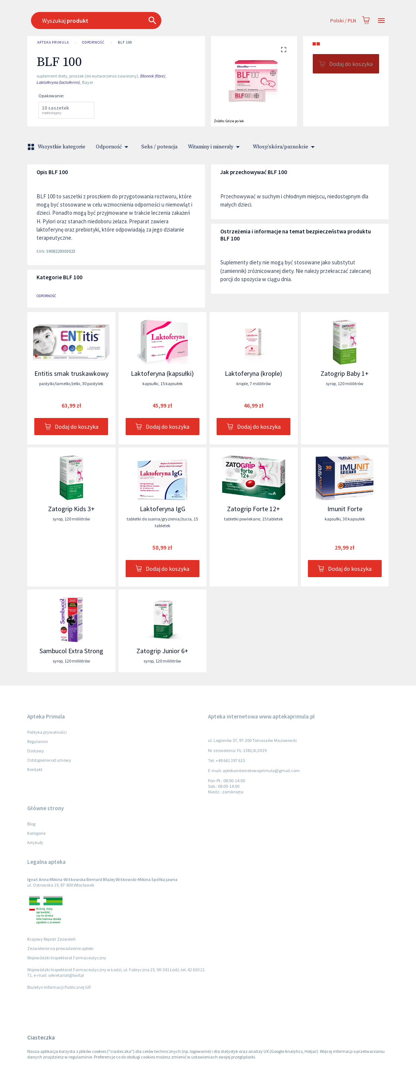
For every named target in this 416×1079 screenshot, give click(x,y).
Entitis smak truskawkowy (71, 373)
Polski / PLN (343, 20)
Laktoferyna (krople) (253, 373)
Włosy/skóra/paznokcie (285, 147)
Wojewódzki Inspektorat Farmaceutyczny (66, 957)
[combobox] (171, 20)
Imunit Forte (344, 508)
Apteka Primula (53, 42)
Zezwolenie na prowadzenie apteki (60, 948)
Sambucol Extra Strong (71, 651)
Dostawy (35, 751)
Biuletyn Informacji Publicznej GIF (59, 987)
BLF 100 (125, 42)
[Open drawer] (381, 20)
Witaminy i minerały (215, 147)
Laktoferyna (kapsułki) (162, 373)
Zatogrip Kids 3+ (71, 508)
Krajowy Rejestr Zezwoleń (51, 939)
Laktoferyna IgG (162, 508)
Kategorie (36, 833)
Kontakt (34, 769)
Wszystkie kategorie (57, 147)
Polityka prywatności (47, 732)
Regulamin (37, 741)
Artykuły (35, 842)
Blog (31, 824)
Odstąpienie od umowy (49, 760)
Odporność (93, 42)
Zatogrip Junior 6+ (162, 651)
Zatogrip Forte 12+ (253, 508)
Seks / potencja (159, 147)
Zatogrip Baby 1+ (345, 373)
